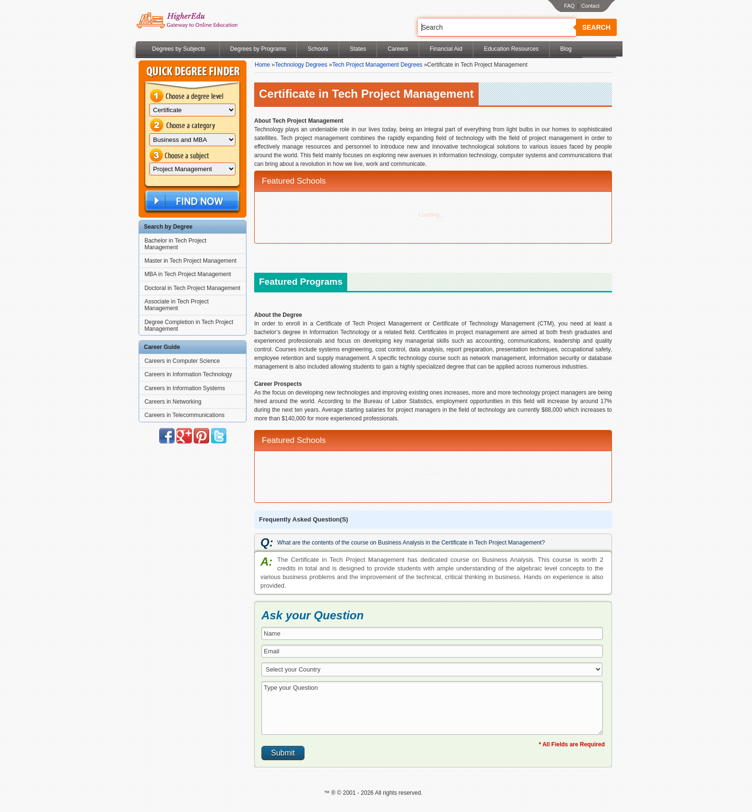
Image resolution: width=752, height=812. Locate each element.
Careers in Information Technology (188, 374)
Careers (398, 49)
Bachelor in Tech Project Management (175, 244)
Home (262, 64)
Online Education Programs (187, 20)
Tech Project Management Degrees (377, 64)
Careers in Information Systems (184, 388)
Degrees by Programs (258, 49)
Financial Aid (446, 49)
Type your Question (432, 708)
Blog (566, 49)
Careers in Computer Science (182, 361)
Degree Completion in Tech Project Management (188, 325)
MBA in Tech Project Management (187, 274)
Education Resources (511, 49)
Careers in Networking (172, 401)
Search (596, 27)
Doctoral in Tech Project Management (192, 288)
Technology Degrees (301, 64)
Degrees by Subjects (178, 49)
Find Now (191, 201)
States (358, 49)
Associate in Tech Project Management (176, 305)
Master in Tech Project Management (190, 260)
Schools (317, 49)
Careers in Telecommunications (184, 415)
